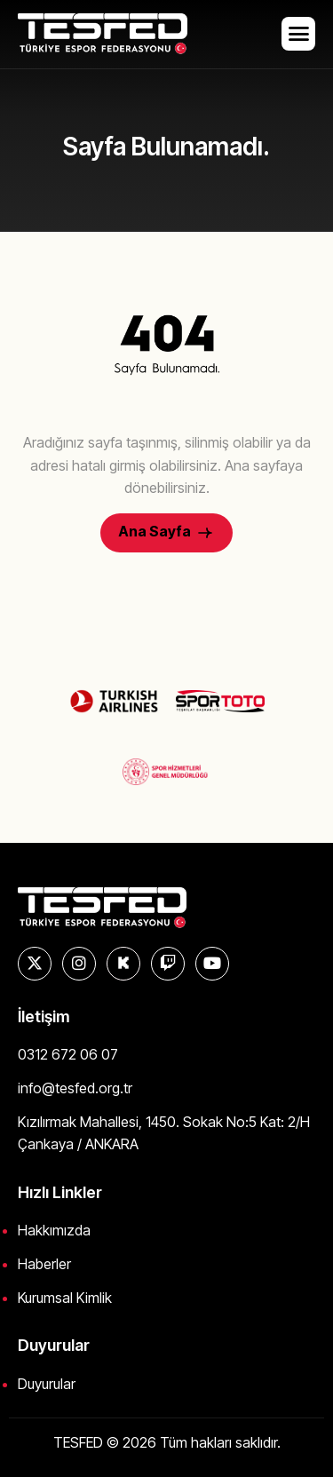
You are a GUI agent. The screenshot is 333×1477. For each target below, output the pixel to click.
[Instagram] (79, 964)
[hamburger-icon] (298, 34)
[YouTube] (212, 964)
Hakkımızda (54, 1230)
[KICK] (123, 964)
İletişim (44, 1016)
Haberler (44, 1264)
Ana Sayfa (166, 532)
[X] (35, 964)
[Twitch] (168, 964)
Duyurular (46, 1384)
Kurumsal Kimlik (65, 1297)
